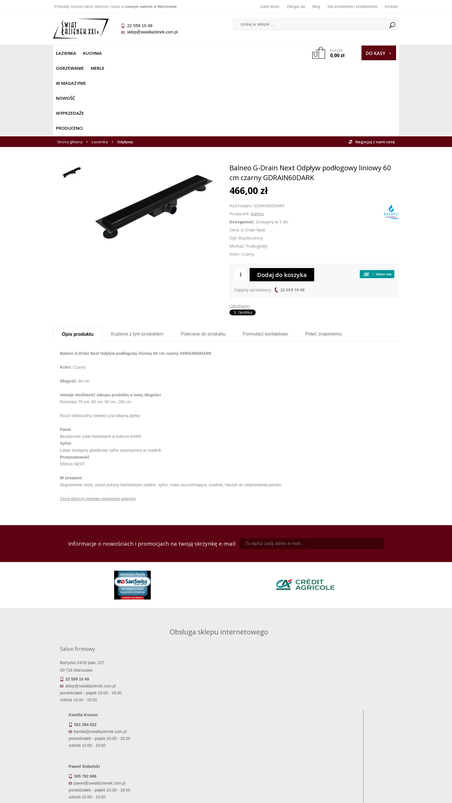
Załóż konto (269, 6)
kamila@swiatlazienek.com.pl (186, 595)
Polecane (203, 259)
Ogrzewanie (123, 53)
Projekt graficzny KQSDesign (317, 795)
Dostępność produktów (96, 732)
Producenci (275, 53)
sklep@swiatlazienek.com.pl (152, 32)
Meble (150, 53)
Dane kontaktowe (355, 724)
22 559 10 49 (292, 215)
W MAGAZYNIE (179, 53)
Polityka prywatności (183, 748)
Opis (77, 259)
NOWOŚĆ (210, 53)
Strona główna (69, 66)
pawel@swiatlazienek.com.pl (185, 646)
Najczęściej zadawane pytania (183, 732)
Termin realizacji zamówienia (96, 724)
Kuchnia (92, 53)
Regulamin (183, 724)
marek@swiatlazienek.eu (318, 625)
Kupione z (137, 259)
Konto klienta (269, 748)
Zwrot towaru (96, 756)
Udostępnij (239, 231)
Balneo (257, 139)
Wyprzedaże (241, 53)
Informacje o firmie (355, 732)
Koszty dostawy (96, 740)
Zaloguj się (296, 6)
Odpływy (125, 66)
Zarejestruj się (269, 732)
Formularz (265, 259)
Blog (316, 6)
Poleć (323, 259)
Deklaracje (96, 764)
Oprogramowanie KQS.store (373, 795)
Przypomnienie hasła (269, 740)
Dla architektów (356, 740)
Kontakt (391, 6)
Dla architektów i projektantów (352, 6)
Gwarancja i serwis (96, 748)
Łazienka (66, 53)
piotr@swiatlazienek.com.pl (320, 595)
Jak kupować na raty (182, 740)
